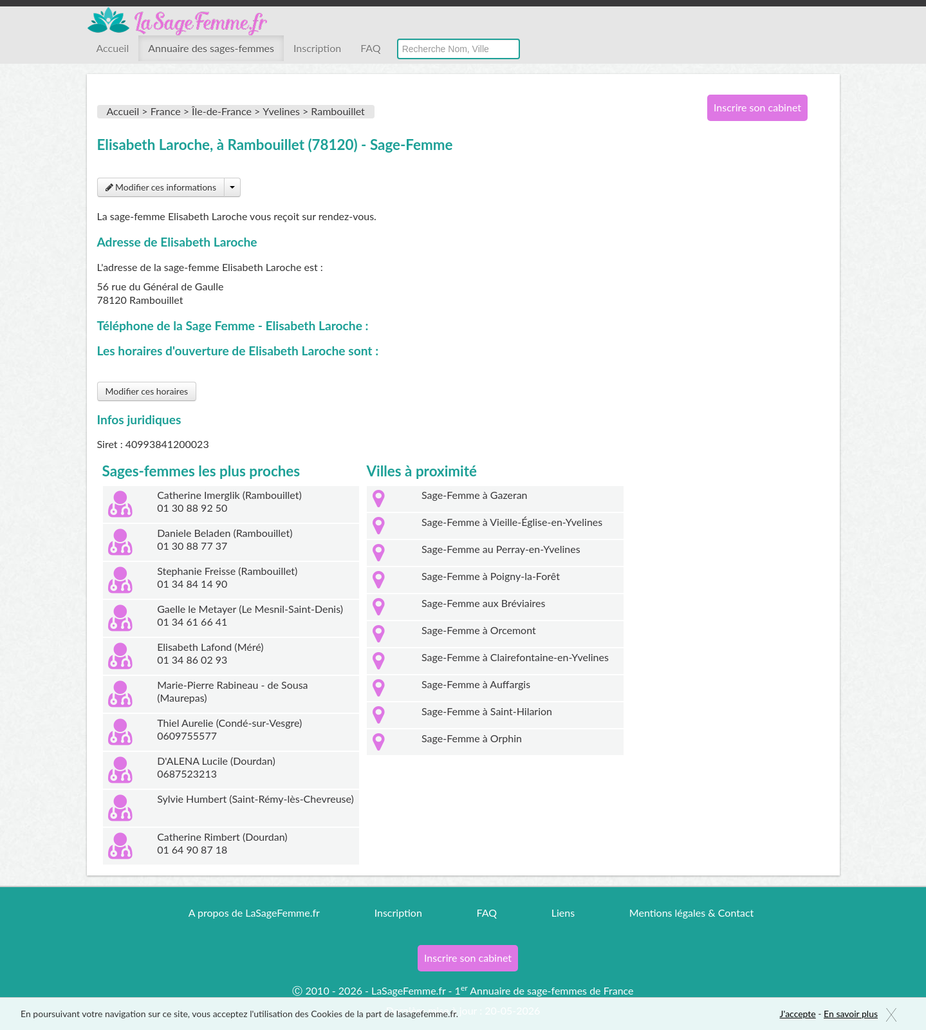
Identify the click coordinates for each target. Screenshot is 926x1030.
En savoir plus (851, 1013)
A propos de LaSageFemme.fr (254, 912)
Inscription (317, 48)
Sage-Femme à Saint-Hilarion (486, 711)
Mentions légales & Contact (691, 912)
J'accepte (798, 1013)
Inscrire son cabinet (757, 107)
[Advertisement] (753, 340)
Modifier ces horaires (147, 391)
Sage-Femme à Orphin (471, 738)
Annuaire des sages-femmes (211, 48)
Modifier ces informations (161, 187)
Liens (563, 912)
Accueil (113, 48)
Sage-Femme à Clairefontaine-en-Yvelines (515, 657)
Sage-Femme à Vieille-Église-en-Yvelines (511, 522)
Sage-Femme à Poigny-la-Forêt (490, 576)
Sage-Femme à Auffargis (475, 684)
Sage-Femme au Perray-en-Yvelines (500, 549)
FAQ (370, 48)
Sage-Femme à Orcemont (478, 630)
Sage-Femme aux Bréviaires (483, 603)
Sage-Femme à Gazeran (474, 495)
